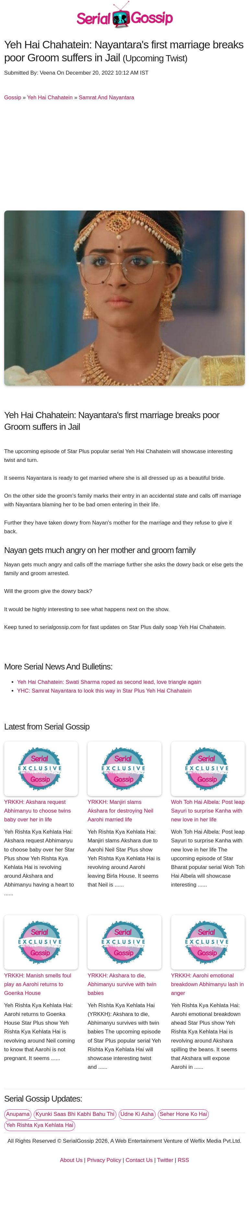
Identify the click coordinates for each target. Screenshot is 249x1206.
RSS (183, 1160)
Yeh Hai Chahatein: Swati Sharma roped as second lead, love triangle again (109, 682)
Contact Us (139, 1160)
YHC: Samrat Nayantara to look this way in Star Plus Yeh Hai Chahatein (104, 691)
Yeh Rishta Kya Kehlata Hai (39, 1125)
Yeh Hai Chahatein (50, 97)
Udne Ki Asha (137, 1114)
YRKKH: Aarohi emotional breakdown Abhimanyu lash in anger (207, 984)
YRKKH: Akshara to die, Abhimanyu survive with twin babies (122, 984)
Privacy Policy (104, 1160)
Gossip (12, 97)
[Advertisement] (124, 158)
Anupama (18, 1114)
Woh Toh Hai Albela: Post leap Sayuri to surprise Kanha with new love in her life (208, 811)
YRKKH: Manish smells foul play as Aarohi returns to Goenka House (37, 984)
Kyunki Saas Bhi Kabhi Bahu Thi (75, 1114)
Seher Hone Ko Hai (183, 1114)
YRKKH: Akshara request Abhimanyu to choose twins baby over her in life (37, 811)
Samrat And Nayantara (106, 97)
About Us (71, 1160)
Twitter (165, 1160)
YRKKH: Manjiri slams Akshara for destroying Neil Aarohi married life (120, 811)
